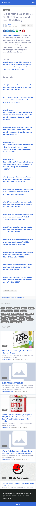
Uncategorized (16, 322)
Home (21, 314)
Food (16, 311)
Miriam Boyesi (11, 24)
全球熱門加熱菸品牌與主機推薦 (12, 383)
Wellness (5, 322)
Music (4, 316)
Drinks (31, 308)
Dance (24, 308)
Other (21, 316)
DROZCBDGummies (10, 290)
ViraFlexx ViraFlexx (7, 459)
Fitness (9, 311)
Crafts (16, 308)
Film (3, 311)
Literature (29, 314)
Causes (9, 308)
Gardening (5, 314)
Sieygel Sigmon (7, 359)
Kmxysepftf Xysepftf (8, 391)
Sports (21, 319)
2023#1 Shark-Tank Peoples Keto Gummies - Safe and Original (18, 352)
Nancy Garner (6, 427)
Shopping (13, 319)
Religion (4, 319)
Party (28, 316)
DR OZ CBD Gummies (10, 35)
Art (3, 308)
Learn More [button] (7, 498)
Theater (29, 319)
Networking (12, 316)
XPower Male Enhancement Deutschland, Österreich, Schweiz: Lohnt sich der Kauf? (17, 452)
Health (6, 10)
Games (23, 311)
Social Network (6, 2)
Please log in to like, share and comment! (13, 297)
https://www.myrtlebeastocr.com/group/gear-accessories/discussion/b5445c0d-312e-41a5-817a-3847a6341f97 (18, 100)
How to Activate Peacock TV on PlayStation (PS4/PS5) (18, 484)
